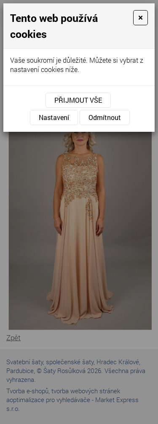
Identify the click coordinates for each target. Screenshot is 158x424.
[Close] (140, 17)
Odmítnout (104, 117)
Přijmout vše (78, 100)
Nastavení (54, 117)
